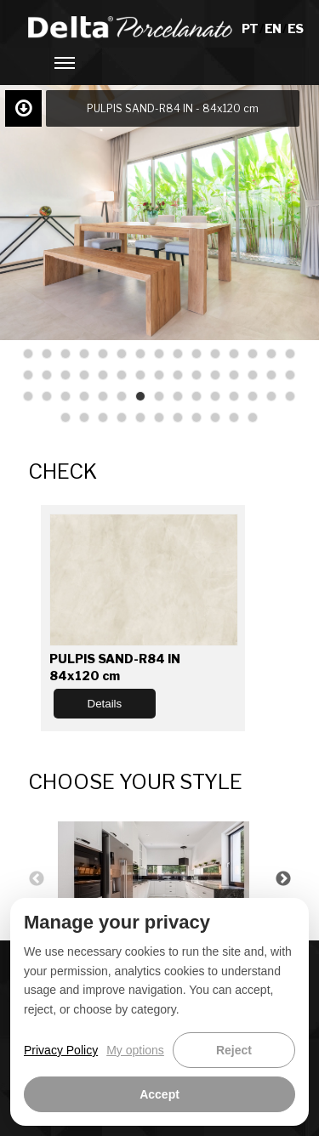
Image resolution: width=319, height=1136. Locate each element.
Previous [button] (36, 879)
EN (273, 28)
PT (250, 28)
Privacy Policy (61, 1050)
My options (135, 1050)
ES (295, 28)
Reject (234, 1050)
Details (105, 703)
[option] (160, 878)
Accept (159, 1094)
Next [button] (283, 879)
